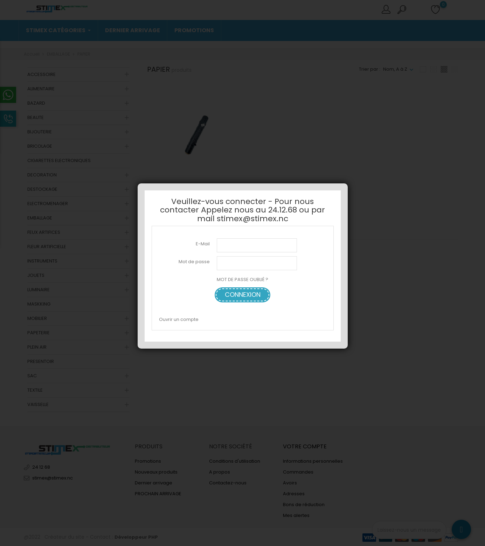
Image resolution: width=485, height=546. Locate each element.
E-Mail (203, 243)
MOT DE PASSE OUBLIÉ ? (242, 279)
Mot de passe (194, 261)
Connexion (243, 294)
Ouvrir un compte (179, 319)
